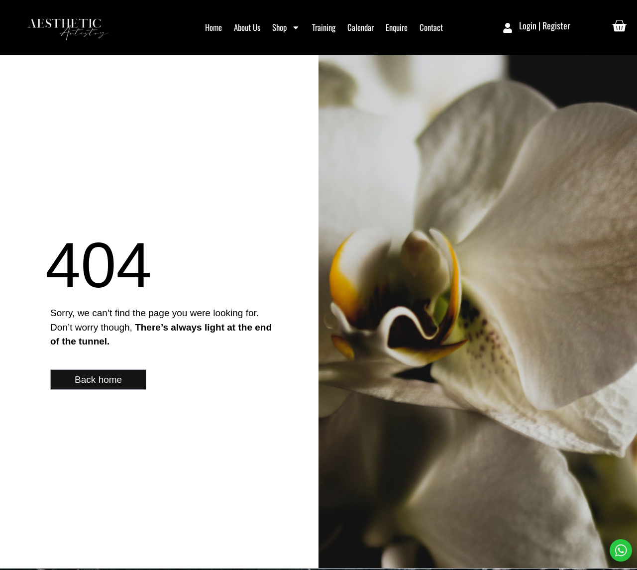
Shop (286, 27)
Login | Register (544, 25)
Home (213, 27)
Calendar (360, 27)
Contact (431, 27)
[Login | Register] (508, 28)
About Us (247, 27)
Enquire (397, 27)
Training (323, 27)
